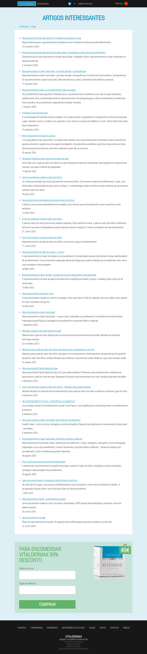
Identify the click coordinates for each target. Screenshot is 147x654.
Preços (126, 627)
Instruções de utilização (73, 627)
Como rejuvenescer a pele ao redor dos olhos (42, 177)
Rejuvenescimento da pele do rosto (38, 293)
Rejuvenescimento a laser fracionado (38, 312)
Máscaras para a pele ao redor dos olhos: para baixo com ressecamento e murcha (58, 349)
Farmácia (22, 627)
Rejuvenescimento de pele (33, 517)
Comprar (47, 604)
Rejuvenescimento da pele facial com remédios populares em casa (51, 37)
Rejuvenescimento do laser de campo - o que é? (43, 251)
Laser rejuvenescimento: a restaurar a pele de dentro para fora (49, 480)
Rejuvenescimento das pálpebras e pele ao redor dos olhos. (48, 200)
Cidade (92, 627)
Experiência (52, 627)
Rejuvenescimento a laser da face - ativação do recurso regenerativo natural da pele (59, 274)
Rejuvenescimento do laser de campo (38, 135)
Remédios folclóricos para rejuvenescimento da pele (45, 158)
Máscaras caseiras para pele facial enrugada (41, 330)
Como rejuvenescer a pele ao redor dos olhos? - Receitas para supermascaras (56, 386)
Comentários (36, 627)
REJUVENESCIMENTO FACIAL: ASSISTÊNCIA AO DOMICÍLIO (48, 401)
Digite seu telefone (27, 583)
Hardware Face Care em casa (35, 112)
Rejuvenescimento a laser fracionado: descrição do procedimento (51, 419)
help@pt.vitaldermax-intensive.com (74, 639)
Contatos (114, 627)
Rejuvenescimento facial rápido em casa (40, 368)
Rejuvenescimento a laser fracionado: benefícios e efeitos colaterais (52, 438)
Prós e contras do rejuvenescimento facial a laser (44, 461)
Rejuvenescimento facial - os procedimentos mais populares (49, 89)
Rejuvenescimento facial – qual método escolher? (44, 498)
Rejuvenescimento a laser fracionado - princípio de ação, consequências (54, 71)
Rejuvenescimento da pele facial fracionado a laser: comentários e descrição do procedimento (64, 52)
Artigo (103, 627)
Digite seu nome (26, 568)
